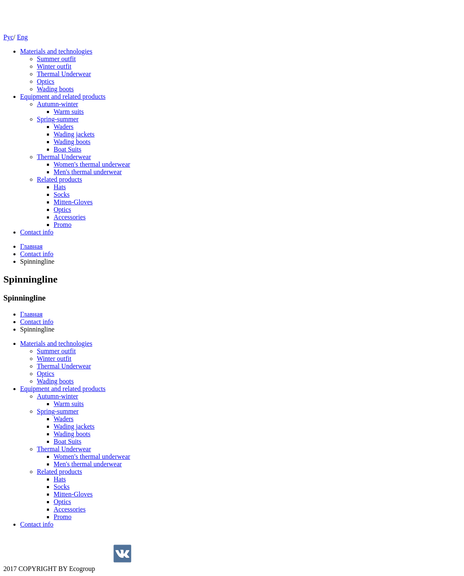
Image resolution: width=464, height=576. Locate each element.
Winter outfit (54, 66)
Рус (8, 37)
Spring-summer (58, 119)
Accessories (69, 217)
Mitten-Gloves (73, 202)
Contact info (37, 232)
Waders (64, 126)
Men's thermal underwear (88, 171)
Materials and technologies (56, 51)
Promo (63, 224)
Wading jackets (74, 134)
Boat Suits (67, 149)
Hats (60, 186)
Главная (31, 246)
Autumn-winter (57, 104)
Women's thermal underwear (92, 164)
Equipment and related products (63, 96)
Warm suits (69, 111)
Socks (62, 194)
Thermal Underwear (64, 73)
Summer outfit (56, 58)
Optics (45, 81)
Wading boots (55, 89)
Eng (22, 37)
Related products (59, 179)
